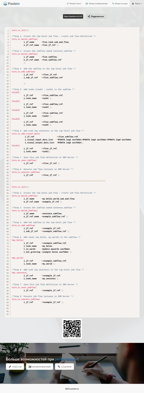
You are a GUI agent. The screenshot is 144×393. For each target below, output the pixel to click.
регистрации (66, 359)
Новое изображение (97, 3)
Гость (137, 3)
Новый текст (74, 3)
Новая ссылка (120, 3)
